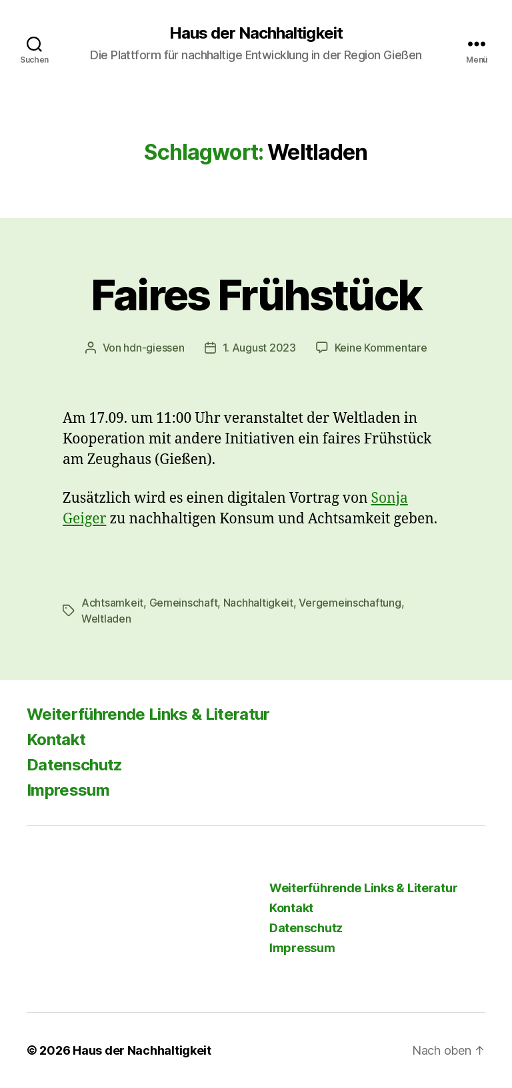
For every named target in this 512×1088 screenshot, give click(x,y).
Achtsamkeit (112, 602)
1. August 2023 (259, 347)
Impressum (68, 790)
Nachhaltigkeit (258, 602)
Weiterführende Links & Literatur (148, 714)
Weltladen (106, 618)
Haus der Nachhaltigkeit (255, 33)
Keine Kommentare (381, 347)
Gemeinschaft (183, 602)
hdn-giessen (153, 347)
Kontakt (56, 739)
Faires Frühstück (256, 294)
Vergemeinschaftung (350, 602)
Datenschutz (75, 764)
